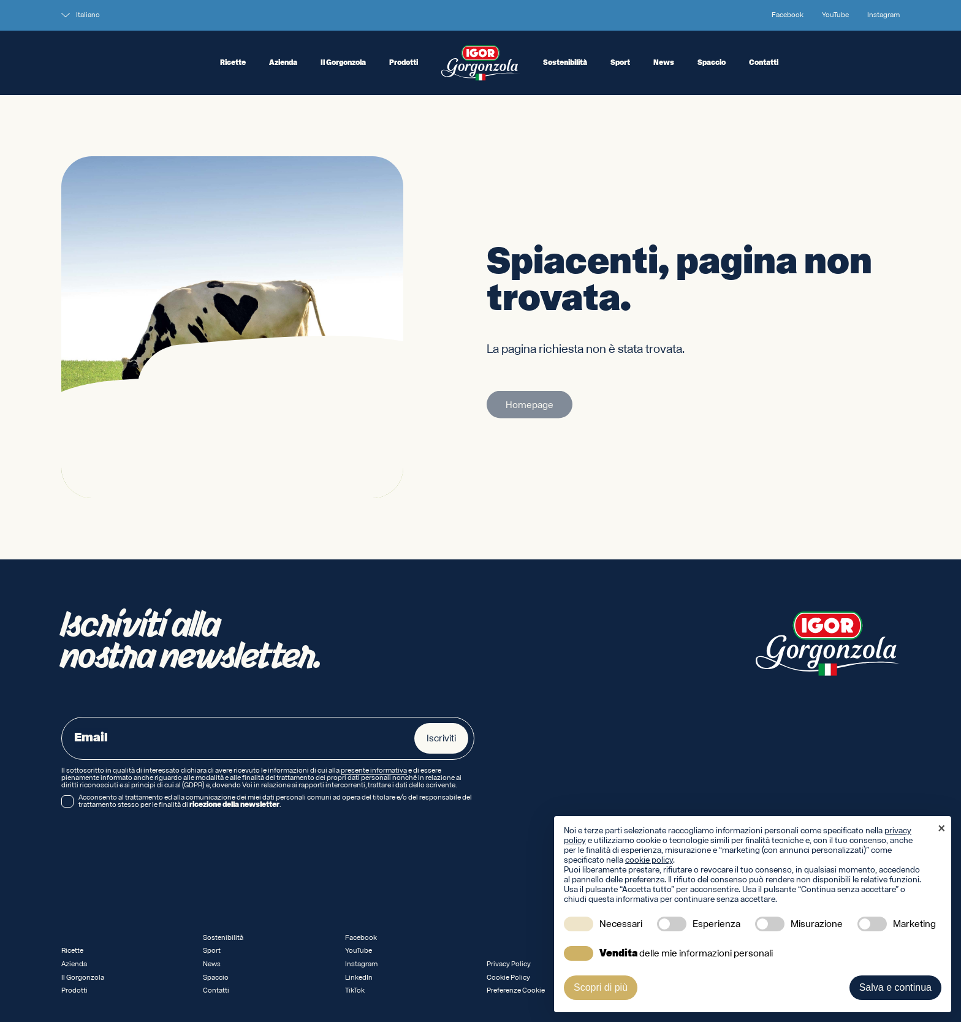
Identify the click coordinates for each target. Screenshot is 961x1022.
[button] (941, 829)
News (663, 63)
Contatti (763, 63)
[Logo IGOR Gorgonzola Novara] (480, 63)
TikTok (355, 990)
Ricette (233, 63)
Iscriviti (441, 738)
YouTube (835, 15)
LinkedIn (359, 977)
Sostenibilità (565, 63)
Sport (620, 63)
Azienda (283, 63)
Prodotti (403, 63)
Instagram (883, 15)
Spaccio (711, 63)
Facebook (787, 15)
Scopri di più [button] (601, 987)
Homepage (529, 409)
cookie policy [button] (649, 860)
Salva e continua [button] (895, 987)
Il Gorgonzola (343, 63)
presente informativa (374, 770)
